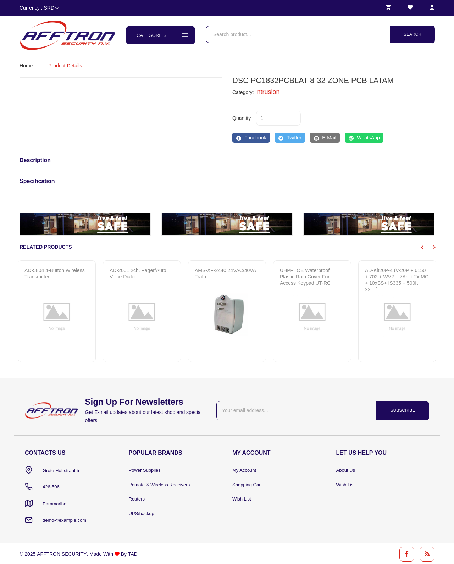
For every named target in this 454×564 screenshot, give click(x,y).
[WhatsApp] (364, 138)
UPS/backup (141, 514)
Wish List (241, 499)
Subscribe (402, 410)
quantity (241, 118)
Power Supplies (145, 470)
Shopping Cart (247, 485)
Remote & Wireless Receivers (159, 485)
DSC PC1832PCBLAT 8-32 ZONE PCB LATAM (314, 80)
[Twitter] (290, 138)
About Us (345, 470)
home (26, 65)
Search (412, 34)
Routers (137, 499)
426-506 (51, 487)
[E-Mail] (325, 138)
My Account (244, 470)
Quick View (51, 348)
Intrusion (267, 91)
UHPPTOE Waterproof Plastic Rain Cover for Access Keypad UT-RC (305, 276)
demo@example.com (64, 519)
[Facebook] (251, 138)
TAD (132, 553)
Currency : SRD (39, 8)
